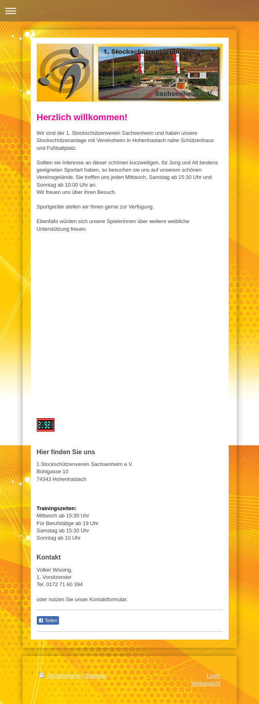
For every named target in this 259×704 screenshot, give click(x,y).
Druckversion (60, 675)
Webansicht (206, 683)
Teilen (47, 620)
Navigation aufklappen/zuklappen (129, 10)
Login (213, 675)
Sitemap (95, 675)
